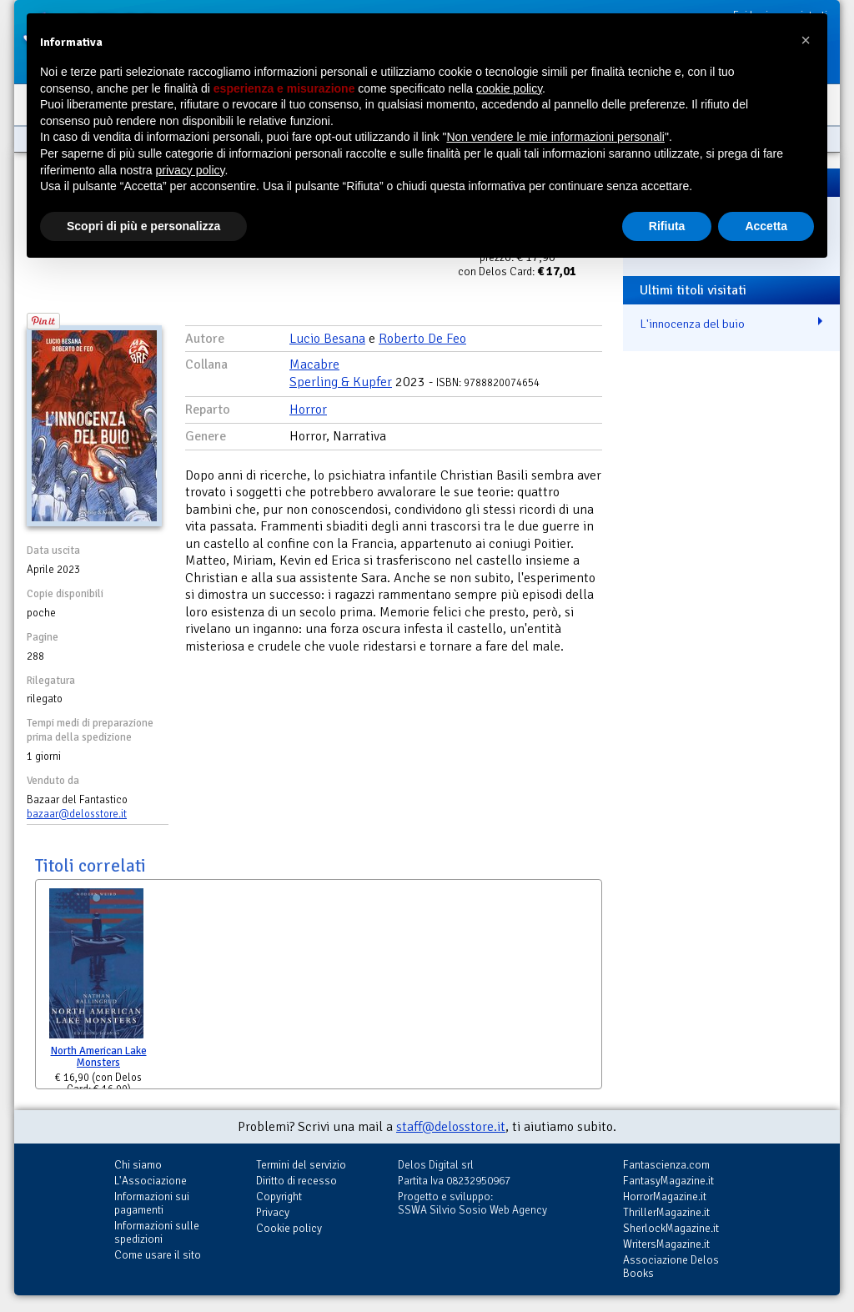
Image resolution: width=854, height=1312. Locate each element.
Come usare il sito (157, 1255)
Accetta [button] (766, 226)
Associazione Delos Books (671, 1266)
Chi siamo (138, 1165)
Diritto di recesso (296, 1181)
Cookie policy (289, 1228)
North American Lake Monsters (99, 1057)
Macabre (314, 364)
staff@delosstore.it (450, 1126)
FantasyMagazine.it (668, 1181)
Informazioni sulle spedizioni (156, 1232)
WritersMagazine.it (666, 1244)
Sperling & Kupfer (340, 382)
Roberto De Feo (422, 338)
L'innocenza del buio (692, 323)
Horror (308, 409)
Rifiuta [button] (667, 226)
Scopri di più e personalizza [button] (143, 226)
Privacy (272, 1212)
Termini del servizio (301, 1165)
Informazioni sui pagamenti (151, 1203)
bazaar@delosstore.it (77, 814)
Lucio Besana (327, 338)
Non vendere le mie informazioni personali (555, 136)
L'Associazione (150, 1181)
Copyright (279, 1196)
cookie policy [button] (509, 88)
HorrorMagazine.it (664, 1196)
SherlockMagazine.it (671, 1228)
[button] (805, 40)
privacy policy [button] (190, 170)
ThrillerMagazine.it (666, 1212)
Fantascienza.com (666, 1165)
